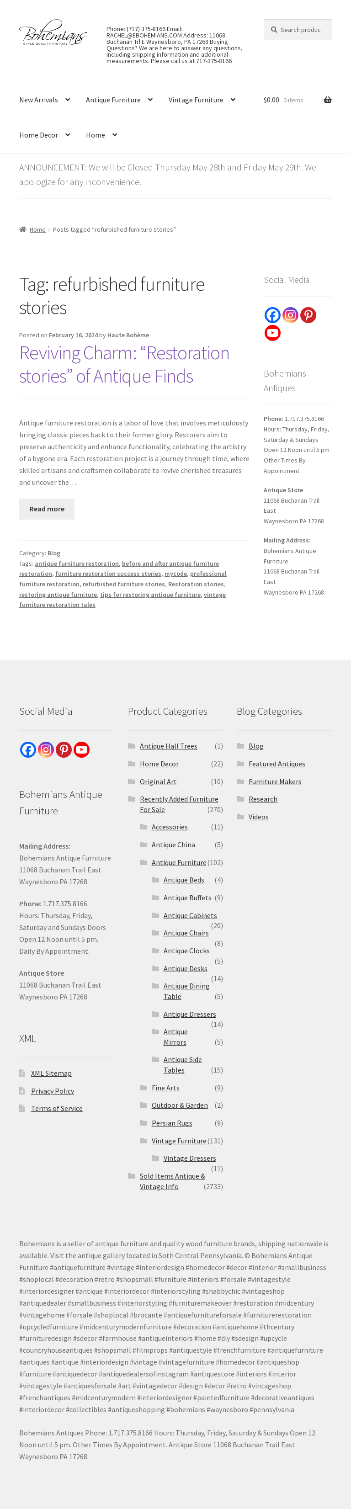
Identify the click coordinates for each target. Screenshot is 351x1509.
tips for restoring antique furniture (150, 594)
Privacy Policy (52, 1090)
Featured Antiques (277, 763)
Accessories (170, 826)
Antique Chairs (186, 932)
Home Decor (38, 134)
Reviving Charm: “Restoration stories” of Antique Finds (124, 364)
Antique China (173, 844)
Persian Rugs (172, 1122)
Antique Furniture (113, 99)
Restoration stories (196, 584)
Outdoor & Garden (180, 1105)
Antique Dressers (190, 1014)
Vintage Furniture (196, 99)
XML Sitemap (51, 1073)
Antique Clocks (187, 950)
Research (263, 798)
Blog (54, 553)
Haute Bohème (128, 335)
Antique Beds (184, 879)
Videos (259, 816)
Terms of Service (57, 1108)
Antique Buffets (188, 897)
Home (95, 134)
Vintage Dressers (190, 1158)
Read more (47, 508)
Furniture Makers (275, 781)
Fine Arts (166, 1087)
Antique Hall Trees (168, 745)
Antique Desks (185, 968)
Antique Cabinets (190, 915)
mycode (176, 573)
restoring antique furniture (58, 594)
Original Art (158, 781)
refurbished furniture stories (124, 584)
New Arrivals (38, 99)
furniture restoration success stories (108, 573)
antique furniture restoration (77, 563)
